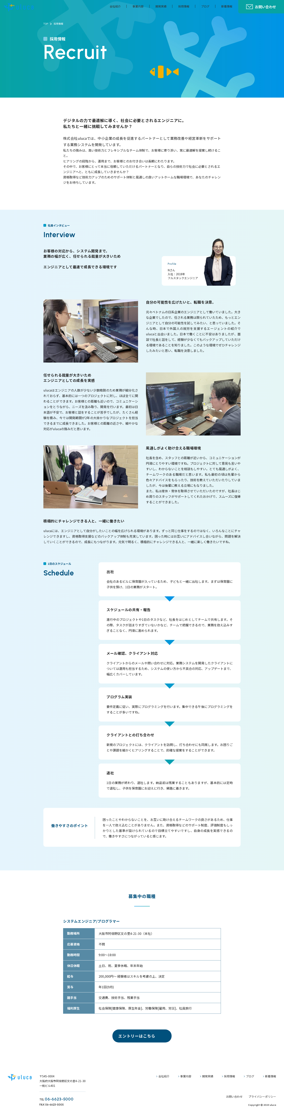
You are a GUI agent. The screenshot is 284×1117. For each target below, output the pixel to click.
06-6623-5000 (59, 1099)
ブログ (205, 6)
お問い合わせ (265, 6)
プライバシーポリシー (262, 1096)
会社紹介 (115, 6)
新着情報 (226, 6)
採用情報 (183, 6)
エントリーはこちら (136, 1036)
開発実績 (160, 6)
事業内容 (138, 6)
